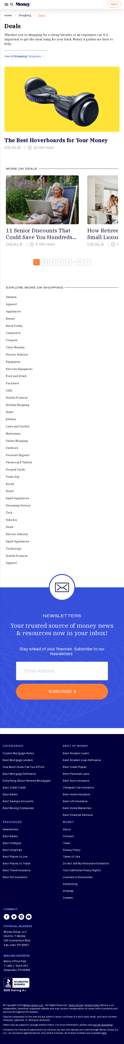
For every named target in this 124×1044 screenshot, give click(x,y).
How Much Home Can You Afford (23, 767)
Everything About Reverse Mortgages (27, 780)
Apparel (11, 304)
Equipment (13, 361)
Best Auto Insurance (76, 780)
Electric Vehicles (17, 354)
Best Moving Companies (18, 808)
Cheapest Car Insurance (78, 787)
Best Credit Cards (14, 787)
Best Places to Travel (16, 863)
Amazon (11, 297)
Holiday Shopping (17, 405)
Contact (68, 836)
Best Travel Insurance (17, 870)
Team (66, 843)
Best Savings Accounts (18, 801)
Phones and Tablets (19, 462)
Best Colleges (12, 843)
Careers (68, 897)
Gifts (9, 390)
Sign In (114, 4)
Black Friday (14, 326)
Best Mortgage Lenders (18, 760)
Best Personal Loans (76, 774)
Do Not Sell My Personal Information (86, 863)
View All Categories (23, 56)
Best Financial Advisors (78, 815)
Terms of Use (71, 856)
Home (8, 15)
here (104, 1033)
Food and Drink (16, 376)
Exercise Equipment (19, 369)
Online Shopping (17, 441)
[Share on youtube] (29, 917)
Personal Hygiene (17, 455)
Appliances (13, 311)
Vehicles (11, 520)
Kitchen (11, 419)
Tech (9, 512)
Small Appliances (17, 498)
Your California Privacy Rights (82, 870)
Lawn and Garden (18, 426)
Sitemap (68, 891)
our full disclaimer (103, 1025)
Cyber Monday (15, 347)
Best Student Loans (76, 753)
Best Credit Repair (74, 767)
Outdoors (12, 448)
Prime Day (13, 476)
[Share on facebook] (7, 917)
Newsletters (10, 829)
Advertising (70, 884)
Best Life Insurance (75, 801)
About (67, 829)
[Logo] (23, 4)
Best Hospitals (12, 850)
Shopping (25, 15)
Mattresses (13, 433)
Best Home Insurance (76, 794)
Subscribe (60, 691)
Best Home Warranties (77, 808)
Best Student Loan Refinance (82, 760)
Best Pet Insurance (15, 877)
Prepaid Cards (15, 469)
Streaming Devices (18, 505)
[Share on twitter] (14, 917)
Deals (41, 15)
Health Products (17, 397)
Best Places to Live (15, 856)
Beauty (10, 318)
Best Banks (10, 794)
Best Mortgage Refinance (19, 774)
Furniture (12, 383)
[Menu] (6, 4)
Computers (13, 333)
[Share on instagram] (21, 917)
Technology (13, 548)
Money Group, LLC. (33, 1005)
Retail (10, 491)
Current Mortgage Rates (18, 753)
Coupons (11, 340)
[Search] (12, 4)
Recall (10, 484)
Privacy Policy (71, 850)
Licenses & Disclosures (78, 877)
